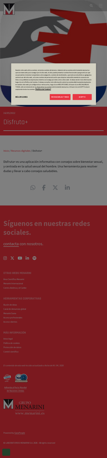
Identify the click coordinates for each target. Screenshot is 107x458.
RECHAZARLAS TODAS (60, 97)
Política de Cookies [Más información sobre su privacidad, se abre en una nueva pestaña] (43, 89)
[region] (53, 84)
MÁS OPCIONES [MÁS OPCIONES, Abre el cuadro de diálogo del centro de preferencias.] (21, 97)
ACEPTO (82, 97)
